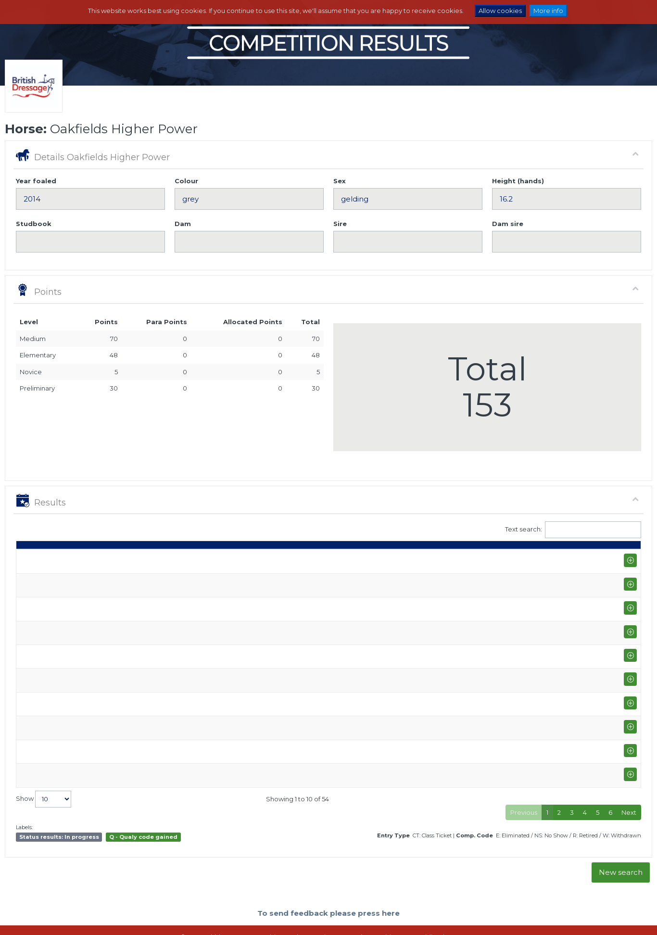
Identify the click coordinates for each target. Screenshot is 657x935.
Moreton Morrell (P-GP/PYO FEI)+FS (118, 620)
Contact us (395, 918)
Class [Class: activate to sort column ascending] (361, 558)
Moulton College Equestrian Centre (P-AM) (129, 691)
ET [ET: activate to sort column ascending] (597, 558)
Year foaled (36, 181)
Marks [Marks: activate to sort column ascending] (442, 558)
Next (628, 779)
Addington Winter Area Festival (112, 576)
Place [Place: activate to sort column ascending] (504, 558)
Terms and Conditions (340, 918)
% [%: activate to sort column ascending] (472, 558)
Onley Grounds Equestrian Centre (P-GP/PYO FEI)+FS (145, 729)
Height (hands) (518, 181)
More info (548, 10)
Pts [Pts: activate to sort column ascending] (537, 558)
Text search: (573, 529)
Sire (340, 223)
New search (621, 839)
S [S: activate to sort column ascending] (412, 558)
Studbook (33, 223)
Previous (523, 779)
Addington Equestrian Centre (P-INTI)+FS (126, 602)
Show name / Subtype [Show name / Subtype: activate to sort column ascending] (101, 558)
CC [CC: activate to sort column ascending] (623, 558)
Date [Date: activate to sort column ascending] (29, 558)
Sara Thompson (275, 580)
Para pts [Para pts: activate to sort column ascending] (568, 553)
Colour (186, 181)
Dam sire (507, 223)
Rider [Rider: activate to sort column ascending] (260, 558)
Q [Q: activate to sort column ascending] (390, 558)
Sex (339, 181)
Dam (183, 223)
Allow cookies (500, 10)
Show (43, 766)
